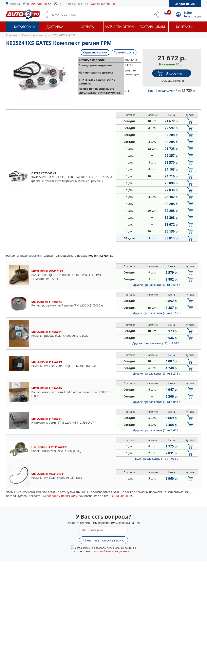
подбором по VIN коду (61, 496)
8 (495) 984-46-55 (39, 4)
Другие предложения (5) (157, 430)
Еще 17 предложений (172, 90)
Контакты (184, 27)
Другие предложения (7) (157, 313)
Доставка (54, 27)
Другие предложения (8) (157, 402)
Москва (15, 4)
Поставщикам (152, 27)
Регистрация (192, 16)
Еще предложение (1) (157, 458)
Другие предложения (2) (157, 285)
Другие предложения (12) (157, 343)
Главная (11, 35)
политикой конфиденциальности (112, 551)
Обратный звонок (103, 4)
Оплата (87, 27)
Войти (188, 12)
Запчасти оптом (120, 27)
